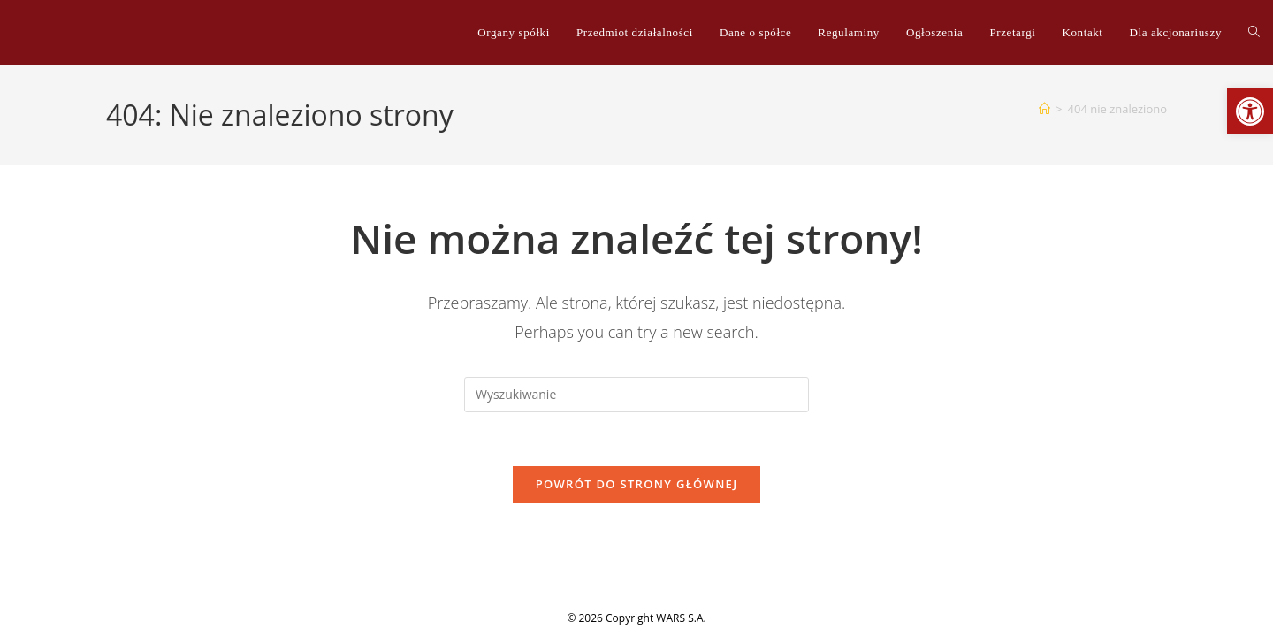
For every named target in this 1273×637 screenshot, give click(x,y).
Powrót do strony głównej (637, 484)
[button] (1250, 111)
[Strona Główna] (1044, 109)
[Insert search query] (636, 394)
